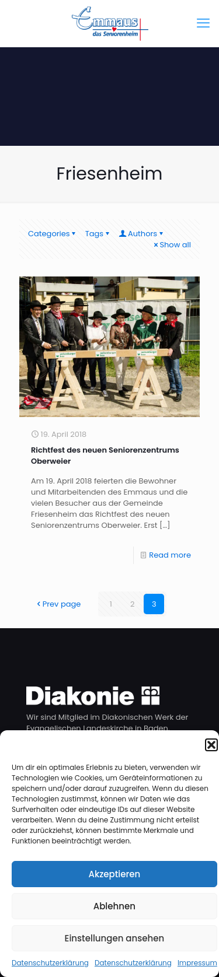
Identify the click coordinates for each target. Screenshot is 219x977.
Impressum (197, 963)
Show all (171, 244)
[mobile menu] (203, 23)
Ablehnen (114, 906)
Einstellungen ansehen (115, 938)
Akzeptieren (114, 874)
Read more (170, 555)
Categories (53, 233)
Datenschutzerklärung (50, 963)
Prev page (58, 604)
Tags (98, 233)
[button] (211, 745)
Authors (142, 233)
